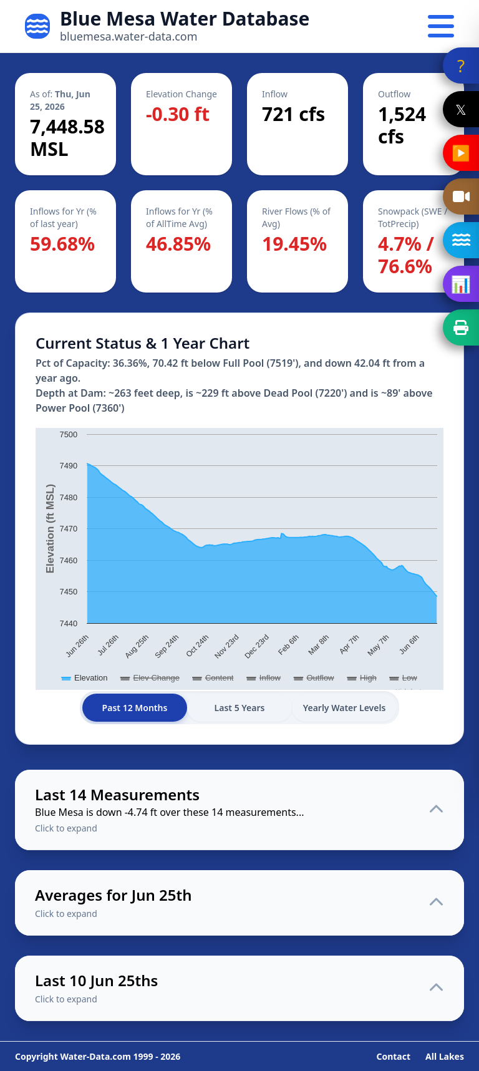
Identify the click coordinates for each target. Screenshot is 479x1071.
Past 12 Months (135, 708)
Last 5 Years (240, 708)
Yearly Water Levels (344, 708)
